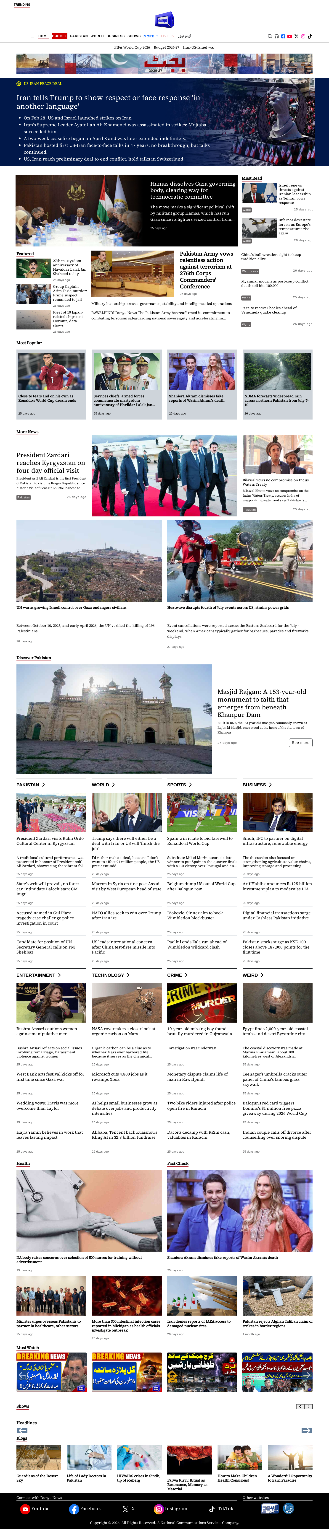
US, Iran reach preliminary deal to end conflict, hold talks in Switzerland (103, 159)
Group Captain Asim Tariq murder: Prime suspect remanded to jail (70, 293)
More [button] (149, 36)
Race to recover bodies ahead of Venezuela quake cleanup (269, 310)
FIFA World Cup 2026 (132, 47)
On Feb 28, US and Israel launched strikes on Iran (78, 118)
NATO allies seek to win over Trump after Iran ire (126, 915)
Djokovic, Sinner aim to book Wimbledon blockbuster (195, 915)
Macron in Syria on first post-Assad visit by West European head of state (127, 886)
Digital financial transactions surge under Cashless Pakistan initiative (277, 915)
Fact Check (177, 1163)
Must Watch (27, 1347)
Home (43, 36)
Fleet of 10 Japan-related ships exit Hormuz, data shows (68, 319)
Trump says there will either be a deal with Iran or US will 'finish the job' (126, 843)
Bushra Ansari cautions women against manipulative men (46, 1031)
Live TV (168, 36)
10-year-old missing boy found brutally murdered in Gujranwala (199, 1031)
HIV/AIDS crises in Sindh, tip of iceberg (138, 1478)
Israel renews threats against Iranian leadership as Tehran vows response (295, 194)
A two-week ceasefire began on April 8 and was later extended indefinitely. (105, 138)
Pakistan (79, 36)
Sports (180, 784)
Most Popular (29, 343)
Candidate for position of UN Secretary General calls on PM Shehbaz (45, 947)
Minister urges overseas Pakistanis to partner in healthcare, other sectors (48, 1323)
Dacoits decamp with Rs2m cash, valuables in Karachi (198, 1134)
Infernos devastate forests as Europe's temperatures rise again (295, 226)
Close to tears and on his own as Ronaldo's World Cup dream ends (47, 398)
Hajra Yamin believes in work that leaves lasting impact (49, 1134)
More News (27, 432)
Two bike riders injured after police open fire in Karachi (201, 1105)
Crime (178, 975)
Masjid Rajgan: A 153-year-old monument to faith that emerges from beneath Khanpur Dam (262, 703)
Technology (111, 975)
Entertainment (39, 975)
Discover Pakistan (33, 658)
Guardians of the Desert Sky (37, 1478)
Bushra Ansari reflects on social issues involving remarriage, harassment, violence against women (49, 1052)
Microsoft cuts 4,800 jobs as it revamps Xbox (119, 1076)
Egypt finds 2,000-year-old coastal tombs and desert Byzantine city (275, 1031)
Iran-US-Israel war (199, 47)
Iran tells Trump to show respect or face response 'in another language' (108, 102)
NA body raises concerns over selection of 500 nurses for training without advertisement (79, 1259)
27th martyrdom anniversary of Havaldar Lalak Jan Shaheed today (69, 267)
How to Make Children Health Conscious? (237, 1478)
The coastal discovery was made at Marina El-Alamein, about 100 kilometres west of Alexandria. (272, 1052)
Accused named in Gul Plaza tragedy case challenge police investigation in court (45, 918)
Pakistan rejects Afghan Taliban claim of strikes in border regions (278, 1323)
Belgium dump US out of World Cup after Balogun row (201, 886)
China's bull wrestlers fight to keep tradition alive (271, 256)
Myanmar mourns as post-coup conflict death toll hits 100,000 (274, 283)
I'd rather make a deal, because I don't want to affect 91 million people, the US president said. (126, 861)
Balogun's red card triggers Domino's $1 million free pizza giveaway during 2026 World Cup (275, 1108)
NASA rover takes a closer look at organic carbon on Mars (123, 1031)
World (97, 36)
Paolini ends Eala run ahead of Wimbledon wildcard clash (197, 944)
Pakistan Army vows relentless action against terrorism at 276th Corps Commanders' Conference (206, 270)
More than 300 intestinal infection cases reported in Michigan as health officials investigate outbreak (126, 1325)
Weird (254, 975)
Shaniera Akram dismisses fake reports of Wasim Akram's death (190, 4)
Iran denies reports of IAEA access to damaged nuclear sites (199, 1323)
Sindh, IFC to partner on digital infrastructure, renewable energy (275, 840)
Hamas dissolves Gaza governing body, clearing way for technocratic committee (193, 190)
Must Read (252, 178)
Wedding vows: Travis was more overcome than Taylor (47, 1105)
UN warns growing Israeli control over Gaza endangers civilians (71, 607)
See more (301, 743)
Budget (59, 36)
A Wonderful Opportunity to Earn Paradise (290, 1478)
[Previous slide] (300, 1406)
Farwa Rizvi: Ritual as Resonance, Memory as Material (187, 1484)
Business (116, 36)
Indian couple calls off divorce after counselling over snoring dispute (277, 1134)
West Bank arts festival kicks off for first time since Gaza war (50, 1076)
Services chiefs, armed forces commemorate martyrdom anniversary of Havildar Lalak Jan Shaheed (123, 403)
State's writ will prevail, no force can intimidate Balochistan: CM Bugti (47, 889)
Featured (25, 254)
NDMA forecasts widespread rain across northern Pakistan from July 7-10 (276, 400)
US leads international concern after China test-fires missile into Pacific (123, 947)
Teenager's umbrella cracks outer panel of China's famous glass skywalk (275, 1079)
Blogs (21, 1438)
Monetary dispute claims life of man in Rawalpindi (197, 1076)
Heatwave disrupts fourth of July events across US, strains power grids (228, 607)
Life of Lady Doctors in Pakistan (86, 1478)
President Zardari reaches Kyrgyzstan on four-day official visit (50, 462)
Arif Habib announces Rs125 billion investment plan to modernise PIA (277, 886)
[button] (307, 1375)
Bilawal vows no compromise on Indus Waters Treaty (276, 482)
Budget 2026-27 (166, 47)
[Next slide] (308, 1406)
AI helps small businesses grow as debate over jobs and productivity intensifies (124, 1108)
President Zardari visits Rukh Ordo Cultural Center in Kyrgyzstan (50, 840)
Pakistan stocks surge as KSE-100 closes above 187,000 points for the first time (276, 947)
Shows (134, 36)
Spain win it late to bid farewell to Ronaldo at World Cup (200, 840)
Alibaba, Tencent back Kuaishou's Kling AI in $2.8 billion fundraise (124, 1134)
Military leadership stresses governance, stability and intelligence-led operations (161, 303)
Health (23, 1163)
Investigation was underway (191, 1047)
